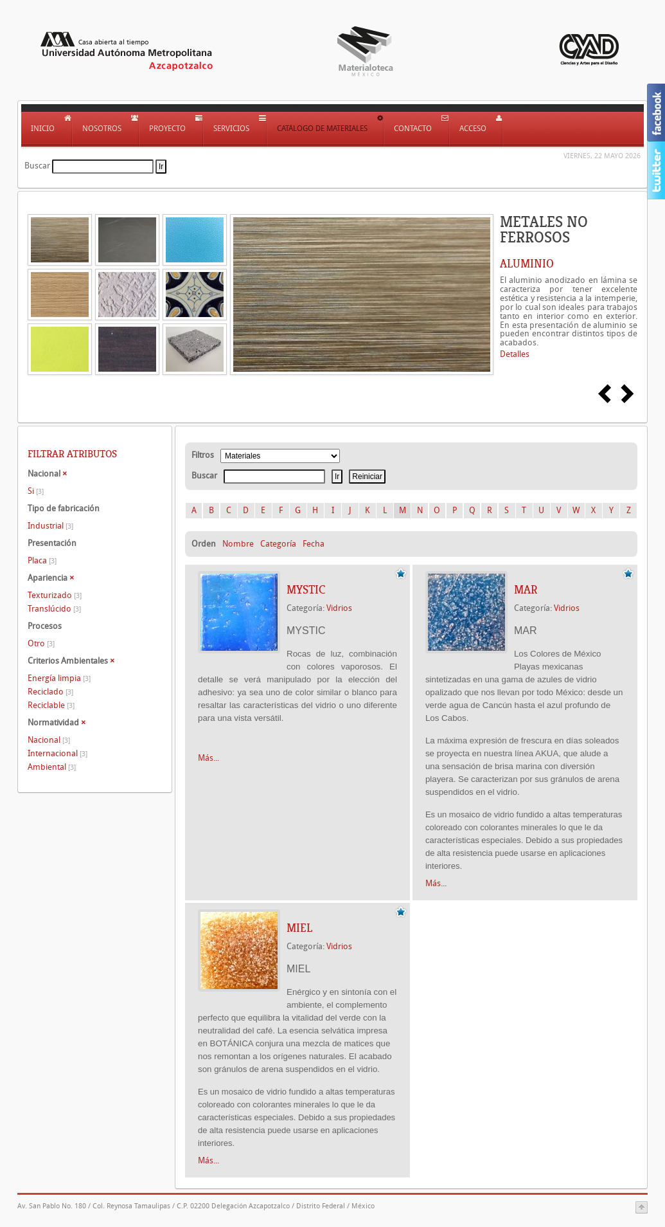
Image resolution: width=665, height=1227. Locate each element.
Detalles (514, 354)
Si (36, 491)
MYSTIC (306, 590)
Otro (41, 643)
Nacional (49, 740)
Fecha (313, 544)
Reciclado (50, 691)
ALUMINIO (527, 264)
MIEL (299, 928)
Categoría (278, 544)
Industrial (50, 526)
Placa (42, 560)
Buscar (37, 165)
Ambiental (52, 767)
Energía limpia (59, 678)
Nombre (238, 544)
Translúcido (54, 609)
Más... (208, 758)
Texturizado (55, 595)
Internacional (57, 753)
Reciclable (51, 705)
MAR (526, 590)
